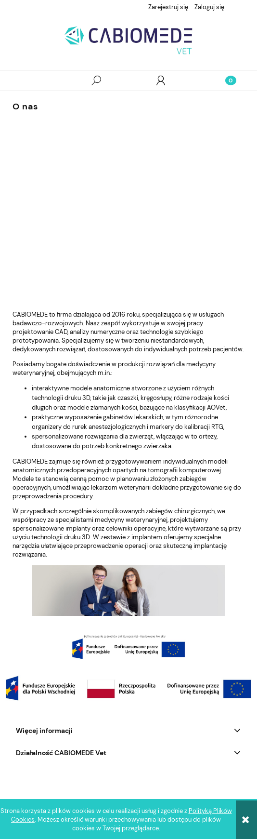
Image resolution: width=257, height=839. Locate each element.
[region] (128, 647)
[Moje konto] (161, 80)
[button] (32, 81)
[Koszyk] (225, 80)
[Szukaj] (96, 80)
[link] (128, 647)
